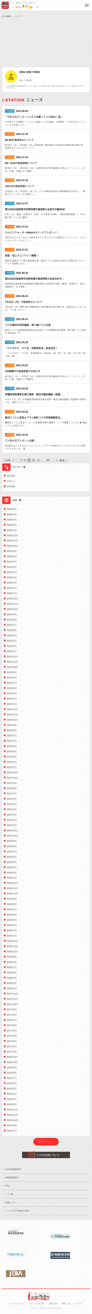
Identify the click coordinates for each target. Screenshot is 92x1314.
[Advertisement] (46, 42)
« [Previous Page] (13, 460)
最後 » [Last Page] (63, 460)
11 (38, 460)
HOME (8, 16)
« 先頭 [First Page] (6, 460)
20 (47, 460)
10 (33, 460)
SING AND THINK (29, 72)
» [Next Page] (56, 460)
